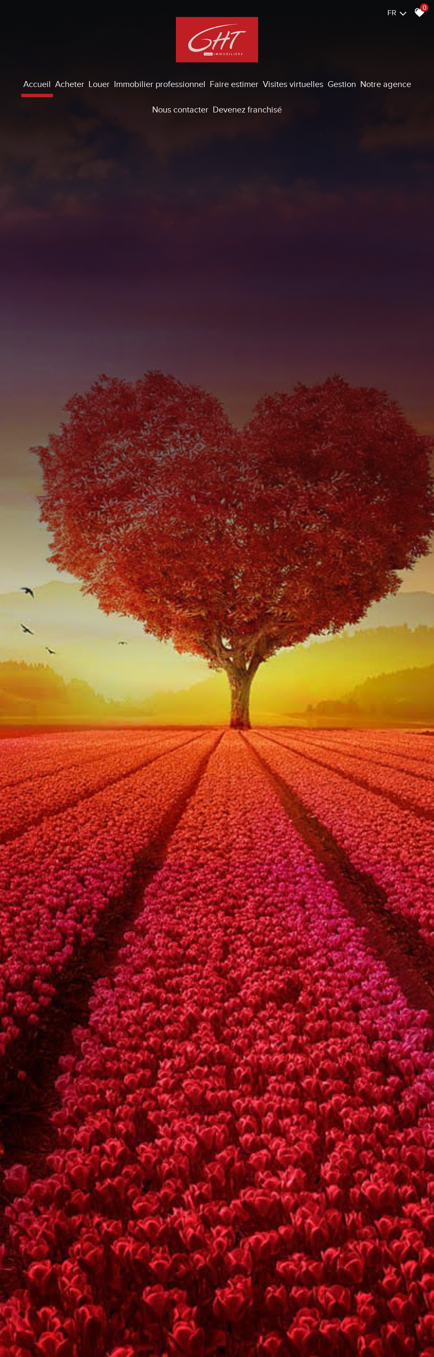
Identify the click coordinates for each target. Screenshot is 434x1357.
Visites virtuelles (293, 84)
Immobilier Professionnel (160, 84)
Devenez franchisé (247, 109)
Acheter (69, 84)
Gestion (342, 84)
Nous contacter (180, 109)
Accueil (37, 84)
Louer (99, 84)
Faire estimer (234, 84)
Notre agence (385, 84)
